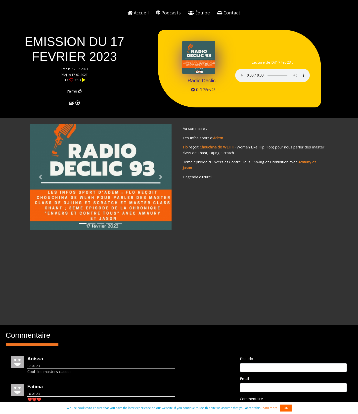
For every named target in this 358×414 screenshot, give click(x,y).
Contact (228, 13)
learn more (269, 408)
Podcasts (168, 13)
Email (244, 378)
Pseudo (246, 358)
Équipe (199, 13)
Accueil (138, 13)
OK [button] (286, 408)
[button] (40, 177)
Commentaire (251, 398)
